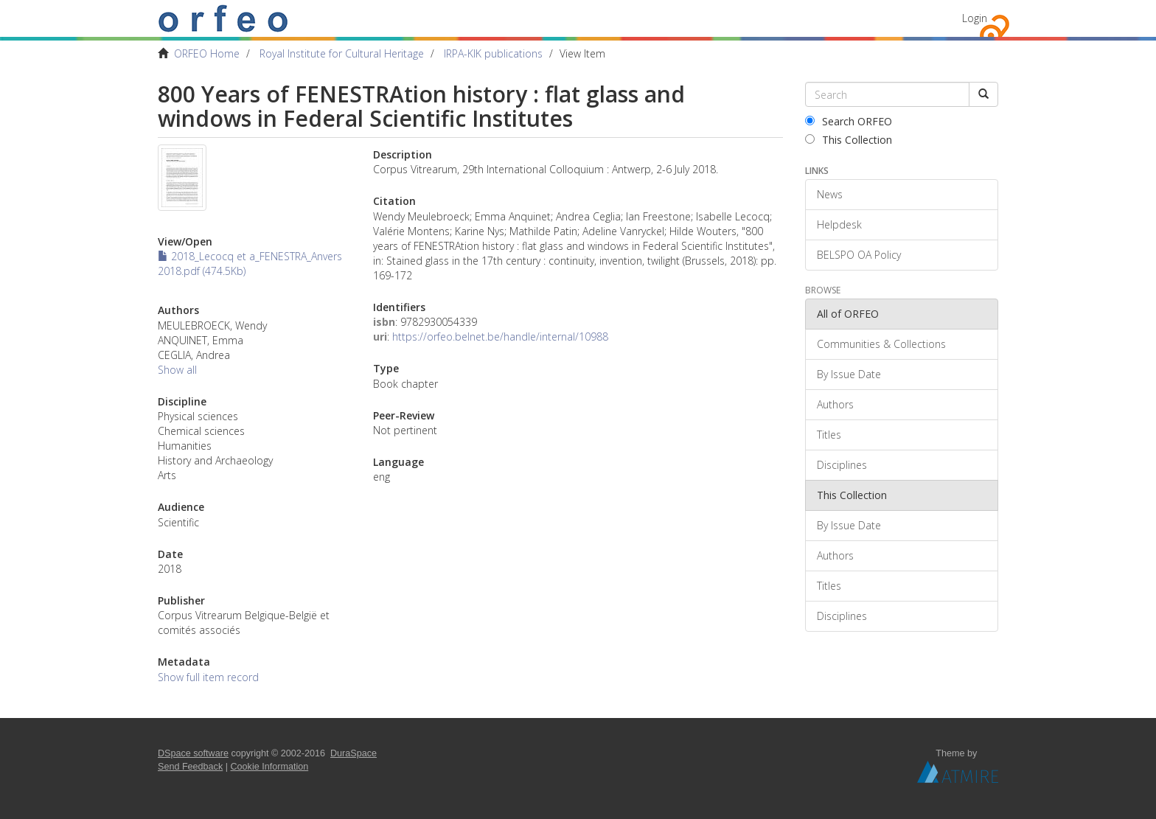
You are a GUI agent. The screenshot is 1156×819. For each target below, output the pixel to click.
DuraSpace (353, 753)
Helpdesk (839, 224)
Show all (177, 370)
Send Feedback (190, 767)
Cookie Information (270, 767)
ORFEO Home (207, 53)
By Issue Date (849, 374)
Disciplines (842, 465)
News (830, 194)
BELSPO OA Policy (859, 255)
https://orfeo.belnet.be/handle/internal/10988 (500, 337)
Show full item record (208, 677)
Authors (835, 404)
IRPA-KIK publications (493, 53)
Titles (829, 435)
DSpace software (193, 753)
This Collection (848, 140)
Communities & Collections (881, 344)
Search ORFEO (848, 121)
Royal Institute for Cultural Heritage (342, 53)
